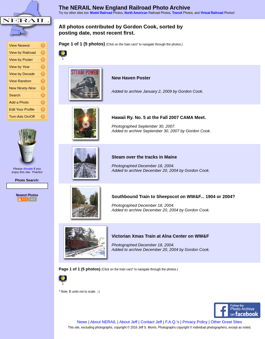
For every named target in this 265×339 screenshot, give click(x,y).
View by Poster (21, 59)
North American (135, 13)
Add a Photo (19, 102)
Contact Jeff (151, 322)
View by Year (19, 67)
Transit (177, 13)
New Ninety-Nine (22, 88)
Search (15, 95)
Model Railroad (101, 13)
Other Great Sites (226, 322)
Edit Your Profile (22, 109)
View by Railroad (22, 52)
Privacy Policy (194, 322)
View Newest (19, 45)
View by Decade (22, 74)
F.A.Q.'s (172, 322)
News (82, 322)
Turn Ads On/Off (22, 116)
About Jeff (128, 322)
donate (28, 168)
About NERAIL (103, 322)
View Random (20, 81)
